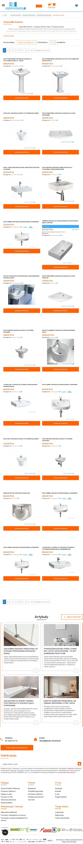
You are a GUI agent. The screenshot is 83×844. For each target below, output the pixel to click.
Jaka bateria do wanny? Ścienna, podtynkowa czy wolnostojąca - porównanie (19, 629)
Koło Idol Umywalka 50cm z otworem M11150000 (21, 106)
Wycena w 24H (7, 723)
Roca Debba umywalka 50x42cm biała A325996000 (20, 202)
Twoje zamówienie (62, 744)
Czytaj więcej (8, 36)
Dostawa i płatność (8, 717)
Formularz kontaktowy (16, 673)
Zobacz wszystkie (72, 542)
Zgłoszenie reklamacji (9, 738)
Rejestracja (59, 741)
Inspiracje (58, 714)
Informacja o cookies (63, 765)
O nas (57, 720)
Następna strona (42, 50)
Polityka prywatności (35, 723)
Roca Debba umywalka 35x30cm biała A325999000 (59, 348)
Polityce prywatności (68, 698)
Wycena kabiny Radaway (10, 714)
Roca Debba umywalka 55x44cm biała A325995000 (59, 443)
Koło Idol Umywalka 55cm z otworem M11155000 (21, 395)
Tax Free (31, 725)
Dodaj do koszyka (22, 98)
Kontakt (58, 717)
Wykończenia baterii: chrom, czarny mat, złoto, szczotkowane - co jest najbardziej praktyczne (60, 576)
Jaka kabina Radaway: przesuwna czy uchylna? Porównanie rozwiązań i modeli (21, 576)
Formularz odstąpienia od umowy (13, 741)
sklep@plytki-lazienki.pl (50, 666)
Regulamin (70, 694)
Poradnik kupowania (35, 717)
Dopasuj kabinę (6, 728)
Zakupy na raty (6, 720)
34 (32, 50)
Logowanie (59, 738)
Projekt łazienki (60, 723)
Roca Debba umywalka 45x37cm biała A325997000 (20, 487)
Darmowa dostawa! (8, 725)
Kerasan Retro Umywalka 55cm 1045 (16, 443)
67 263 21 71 (11, 666)
